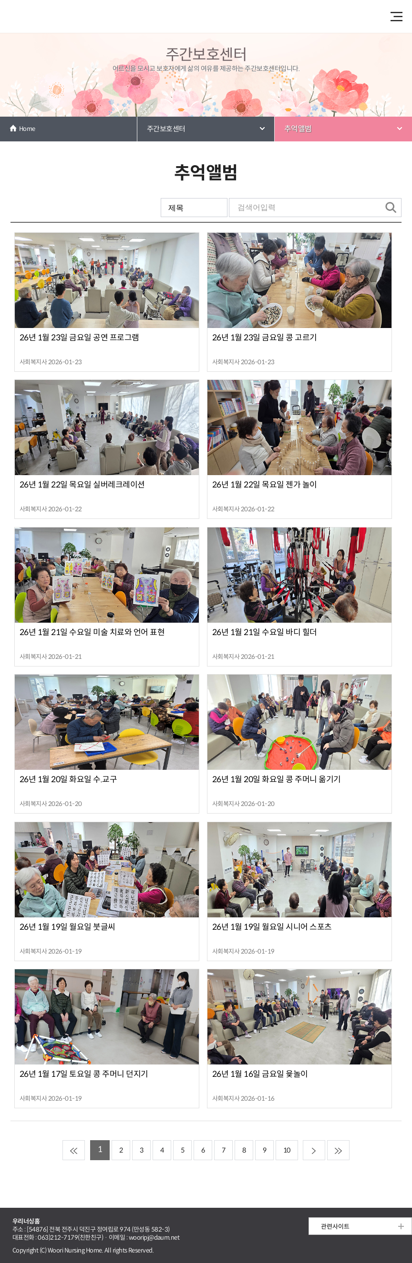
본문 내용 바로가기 (206, 0)
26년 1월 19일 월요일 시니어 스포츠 (272, 927)
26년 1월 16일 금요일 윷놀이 (260, 1074)
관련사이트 (335, 1227)
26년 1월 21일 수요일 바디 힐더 (264, 632)
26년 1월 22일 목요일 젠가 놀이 (264, 485)
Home (27, 129)
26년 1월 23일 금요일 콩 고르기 (264, 338)
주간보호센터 (166, 128)
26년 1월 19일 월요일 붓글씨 (67, 927)
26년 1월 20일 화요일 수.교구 (68, 780)
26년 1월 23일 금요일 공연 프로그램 (79, 338)
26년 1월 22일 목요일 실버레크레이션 (82, 485)
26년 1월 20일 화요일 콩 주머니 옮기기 (276, 780)
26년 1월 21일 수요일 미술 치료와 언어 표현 (92, 632)
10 (286, 1150)
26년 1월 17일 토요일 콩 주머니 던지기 (84, 1074)
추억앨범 (298, 129)
